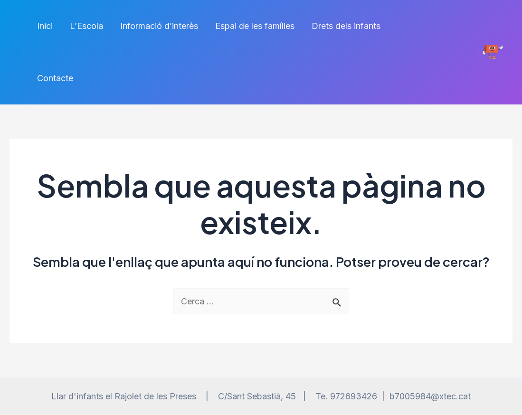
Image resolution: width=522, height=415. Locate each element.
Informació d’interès (159, 26)
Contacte (55, 78)
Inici (45, 26)
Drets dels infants (346, 26)
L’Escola (86, 26)
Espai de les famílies (254, 26)
